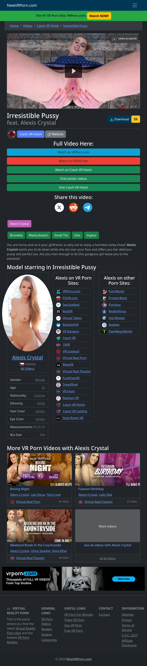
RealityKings (117, 311)
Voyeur (91, 235)
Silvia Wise (59, 551)
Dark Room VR (73, 418)
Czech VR (69, 338)
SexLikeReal (71, 305)
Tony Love (54, 495)
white (41, 403)
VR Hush (69, 391)
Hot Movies (117, 318)
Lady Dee (105, 495)
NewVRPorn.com (22, 5)
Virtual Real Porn (75, 358)
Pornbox (115, 305)
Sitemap (128, 614)
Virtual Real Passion (77, 371)
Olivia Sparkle (40, 551)
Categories (49, 640)
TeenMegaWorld (120, 331)
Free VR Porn (73, 631)
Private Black (118, 298)
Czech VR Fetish (31, 134)
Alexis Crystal (19, 224)
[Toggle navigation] (134, 5)
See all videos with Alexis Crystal (107, 545)
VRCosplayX (71, 351)
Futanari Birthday (91, 489)
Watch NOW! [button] (99, 16)
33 (43, 387)
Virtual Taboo (72, 318)
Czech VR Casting (75, 411)
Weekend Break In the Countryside (35, 545)
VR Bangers (71, 331)
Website (55, 134)
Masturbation (38, 235)
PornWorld (116, 291)
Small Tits (61, 235)
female (40, 380)
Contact (104, 614)
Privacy (127, 620)
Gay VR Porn (73, 625)
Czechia (39, 395)
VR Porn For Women (78, 614)
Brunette (16, 235)
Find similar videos (73, 179)
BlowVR (68, 364)
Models (46, 629)
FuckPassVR (71, 378)
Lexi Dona (38, 495)
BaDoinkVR (70, 325)
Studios (46, 634)
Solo (77, 235)
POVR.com (70, 298)
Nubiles (114, 325)
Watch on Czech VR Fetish (73, 170)
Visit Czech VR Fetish (73, 187)
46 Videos (27, 368)
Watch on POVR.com (73, 161)
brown (40, 411)
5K (136, 119)
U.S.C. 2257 (130, 635)
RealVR (68, 311)
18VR (66, 344)
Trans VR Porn (74, 620)
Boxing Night (19, 489)
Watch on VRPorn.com (74, 152)
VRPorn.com (71, 291)
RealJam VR (71, 398)
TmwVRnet (70, 384)
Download (119, 119)
